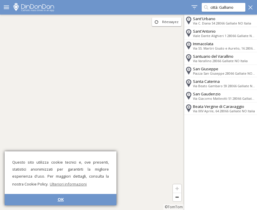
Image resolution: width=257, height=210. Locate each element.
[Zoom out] (177, 197)
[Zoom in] (177, 188)
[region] (92, 112)
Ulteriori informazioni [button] (68, 184)
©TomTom (174, 206)
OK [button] (61, 199)
